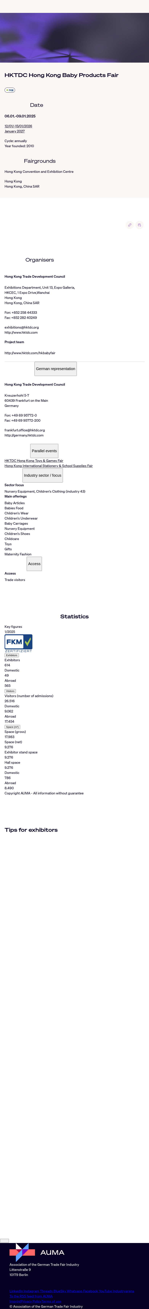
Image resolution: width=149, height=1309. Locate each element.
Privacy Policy (31, 1301)
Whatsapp (75, 1291)
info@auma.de (20, 1283)
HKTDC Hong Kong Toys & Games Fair (34, 460)
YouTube (106, 1291)
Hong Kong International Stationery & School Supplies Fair (49, 465)
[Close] (4, 1241)
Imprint (15, 1301)
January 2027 (15, 131)
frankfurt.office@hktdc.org (25, 430)
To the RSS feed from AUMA (31, 1296)
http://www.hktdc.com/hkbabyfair (30, 353)
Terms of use (51, 1301)
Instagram (32, 1291)
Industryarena (123, 1291)
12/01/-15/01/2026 (18, 126)
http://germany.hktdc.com (24, 435)
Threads (47, 1291)
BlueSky (60, 1291)
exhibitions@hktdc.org (22, 327)
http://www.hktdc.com (21, 332)
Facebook (91, 1291)
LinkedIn (17, 1291)
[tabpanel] (74, 707)
